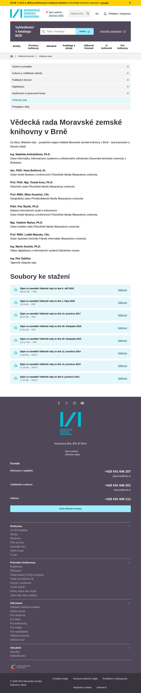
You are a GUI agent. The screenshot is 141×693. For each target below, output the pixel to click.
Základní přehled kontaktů (25, 607)
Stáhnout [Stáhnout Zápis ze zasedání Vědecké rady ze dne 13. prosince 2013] (122, 366)
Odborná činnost (19, 635)
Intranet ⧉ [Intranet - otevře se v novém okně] (101, 687)
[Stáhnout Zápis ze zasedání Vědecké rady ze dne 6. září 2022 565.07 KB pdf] (15, 290)
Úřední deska (17, 611)
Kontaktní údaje (60, 678)
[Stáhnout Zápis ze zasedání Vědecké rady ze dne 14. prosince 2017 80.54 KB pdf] (15, 315)
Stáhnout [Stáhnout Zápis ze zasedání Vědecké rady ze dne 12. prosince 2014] (122, 353)
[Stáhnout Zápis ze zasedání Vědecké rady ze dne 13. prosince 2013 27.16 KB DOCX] (15, 366)
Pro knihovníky (18, 623)
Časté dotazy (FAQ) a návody (27, 575)
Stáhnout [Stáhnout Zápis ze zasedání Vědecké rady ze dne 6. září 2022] (122, 290)
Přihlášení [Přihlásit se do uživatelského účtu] (113, 13)
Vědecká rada (45, 56)
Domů (11, 56)
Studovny (15, 538)
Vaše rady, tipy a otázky (23, 595)
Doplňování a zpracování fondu (28, 93)
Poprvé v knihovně (20, 583)
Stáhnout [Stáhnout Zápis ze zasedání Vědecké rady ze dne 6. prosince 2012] (122, 378)
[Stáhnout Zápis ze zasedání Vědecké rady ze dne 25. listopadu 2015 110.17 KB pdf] (15, 340)
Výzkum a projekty (22, 66)
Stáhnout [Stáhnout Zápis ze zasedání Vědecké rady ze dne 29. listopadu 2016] (122, 328)
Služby (16, 46)
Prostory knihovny (33, 46)
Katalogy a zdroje (69, 46)
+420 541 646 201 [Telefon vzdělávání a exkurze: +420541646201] (118, 485)
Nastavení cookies (82, 687)
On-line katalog (18, 530)
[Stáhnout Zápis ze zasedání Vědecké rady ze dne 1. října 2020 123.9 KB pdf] (15, 303)
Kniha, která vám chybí (23, 591)
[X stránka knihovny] (66, 403)
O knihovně (106, 46)
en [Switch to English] (97, 13)
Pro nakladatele (19, 631)
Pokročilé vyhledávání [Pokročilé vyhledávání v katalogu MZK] (111, 31)
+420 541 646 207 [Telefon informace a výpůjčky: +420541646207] (118, 471)
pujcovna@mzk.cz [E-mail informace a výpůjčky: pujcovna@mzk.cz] (122, 476)
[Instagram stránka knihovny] (74, 403)
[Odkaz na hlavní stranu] (25, 16)
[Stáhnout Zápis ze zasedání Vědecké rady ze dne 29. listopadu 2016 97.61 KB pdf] (15, 328)
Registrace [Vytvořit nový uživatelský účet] (125, 13)
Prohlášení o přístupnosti (115, 678)
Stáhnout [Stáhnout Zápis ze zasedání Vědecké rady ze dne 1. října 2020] (122, 302)
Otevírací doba (56, 15)
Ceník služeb (17, 587)
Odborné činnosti (89, 46)
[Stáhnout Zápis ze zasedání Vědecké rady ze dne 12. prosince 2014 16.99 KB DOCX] (15, 353)
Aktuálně (51, 46)
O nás (13, 554)
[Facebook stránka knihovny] (59, 403)
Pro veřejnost (17, 615)
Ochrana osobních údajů (85, 678)
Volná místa (17, 550)
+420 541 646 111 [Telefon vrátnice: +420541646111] (118, 499)
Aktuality (15, 651)
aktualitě (104, 3)
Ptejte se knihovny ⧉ (21, 579)
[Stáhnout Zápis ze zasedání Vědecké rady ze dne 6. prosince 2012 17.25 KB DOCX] (15, 378)
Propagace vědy (20, 106)
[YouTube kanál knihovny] (82, 403)
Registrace (16, 566)
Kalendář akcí (18, 546)
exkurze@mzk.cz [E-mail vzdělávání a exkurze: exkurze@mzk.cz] (122, 490)
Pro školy (15, 619)
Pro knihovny (122, 46)
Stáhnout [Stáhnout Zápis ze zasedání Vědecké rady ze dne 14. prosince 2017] (122, 315)
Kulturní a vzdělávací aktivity (27, 73)
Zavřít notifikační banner (130, 2)
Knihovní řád (17, 639)
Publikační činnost (21, 79)
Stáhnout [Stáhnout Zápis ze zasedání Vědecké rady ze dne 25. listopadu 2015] (122, 340)
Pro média (16, 627)
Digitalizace (18, 86)
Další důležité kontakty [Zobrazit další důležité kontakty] (70, 508)
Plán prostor (17, 542)
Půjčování (15, 570)
